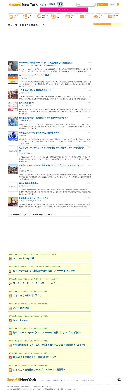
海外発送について (26, 103)
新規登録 (112, 4)
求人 (77, 380)
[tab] (14, 16)
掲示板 (48, 380)
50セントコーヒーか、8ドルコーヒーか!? (34, 283)
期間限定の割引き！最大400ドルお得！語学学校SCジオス (43, 118)
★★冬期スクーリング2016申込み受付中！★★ (39, 133)
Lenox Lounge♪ (21, 320)
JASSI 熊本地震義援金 (28, 183)
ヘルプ (75, 389)
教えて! (55, 380)
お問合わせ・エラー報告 (56, 389)
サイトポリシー (37, 389)
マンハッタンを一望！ (24, 258)
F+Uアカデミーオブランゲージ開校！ (35, 75)
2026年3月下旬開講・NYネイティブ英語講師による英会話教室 (45, 63)
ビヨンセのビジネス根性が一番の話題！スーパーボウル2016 (44, 270)
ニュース (97, 24)
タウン (63, 380)
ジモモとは (68, 389)
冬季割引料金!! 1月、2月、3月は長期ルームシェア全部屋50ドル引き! (49, 345)
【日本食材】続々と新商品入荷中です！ (36, 90)
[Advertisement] (49, 43)
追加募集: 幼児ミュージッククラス (34, 198)
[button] (102, 4)
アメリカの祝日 (21, 308)
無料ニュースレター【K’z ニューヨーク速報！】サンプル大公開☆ (47, 332)
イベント (70, 380)
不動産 (83, 380)
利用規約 (46, 389)
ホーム (42, 380)
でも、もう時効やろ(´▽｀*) (27, 295)
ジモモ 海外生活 (15, 389)
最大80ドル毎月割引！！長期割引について (34, 357)
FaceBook (91, 380)
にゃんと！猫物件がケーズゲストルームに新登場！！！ (41, 369)
